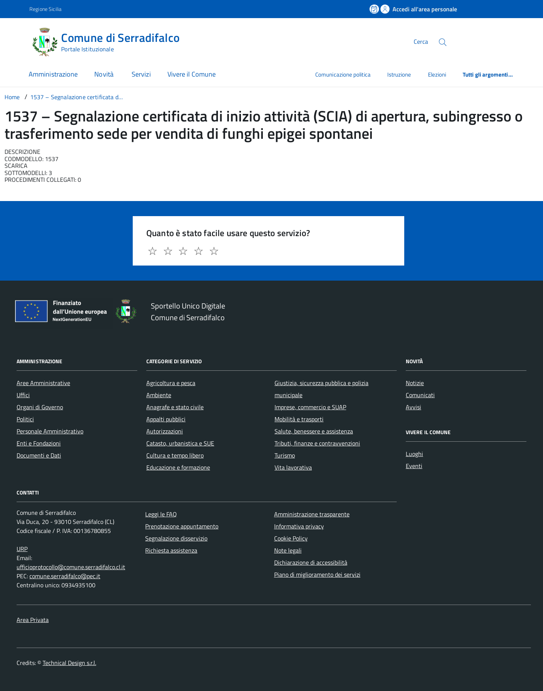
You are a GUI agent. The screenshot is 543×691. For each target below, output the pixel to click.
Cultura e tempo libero (175, 455)
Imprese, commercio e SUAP (310, 407)
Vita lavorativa (293, 467)
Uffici (23, 394)
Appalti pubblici (166, 419)
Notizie (415, 382)
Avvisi (413, 407)
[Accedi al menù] (16, 41)
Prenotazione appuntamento (181, 526)
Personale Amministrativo (50, 431)
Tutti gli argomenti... (488, 74)
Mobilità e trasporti (299, 419)
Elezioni (437, 74)
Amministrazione (53, 74)
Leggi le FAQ (161, 514)
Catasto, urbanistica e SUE (180, 443)
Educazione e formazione (178, 467)
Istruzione (399, 74)
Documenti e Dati (39, 455)
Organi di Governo (40, 407)
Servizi (141, 74)
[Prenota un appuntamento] (375, 9)
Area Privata (33, 619)
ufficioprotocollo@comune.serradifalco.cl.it (71, 566)
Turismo (285, 455)
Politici (25, 419)
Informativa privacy (299, 526)
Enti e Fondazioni (39, 443)
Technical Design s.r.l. (69, 662)
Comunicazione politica (343, 74)
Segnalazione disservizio (176, 538)
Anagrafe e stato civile (175, 407)
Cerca (421, 41)
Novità (104, 74)
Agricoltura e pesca (170, 382)
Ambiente (158, 394)
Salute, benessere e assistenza (314, 431)
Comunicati (420, 394)
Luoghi (414, 453)
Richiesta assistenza (171, 550)
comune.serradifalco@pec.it (64, 575)
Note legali (288, 550)
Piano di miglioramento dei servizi (317, 574)
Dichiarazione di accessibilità (310, 562)
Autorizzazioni (164, 431)
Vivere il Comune (191, 74)
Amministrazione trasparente (312, 514)
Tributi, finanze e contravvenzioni (317, 443)
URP (22, 548)
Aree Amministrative (43, 382)
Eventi (414, 465)
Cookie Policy (291, 538)
